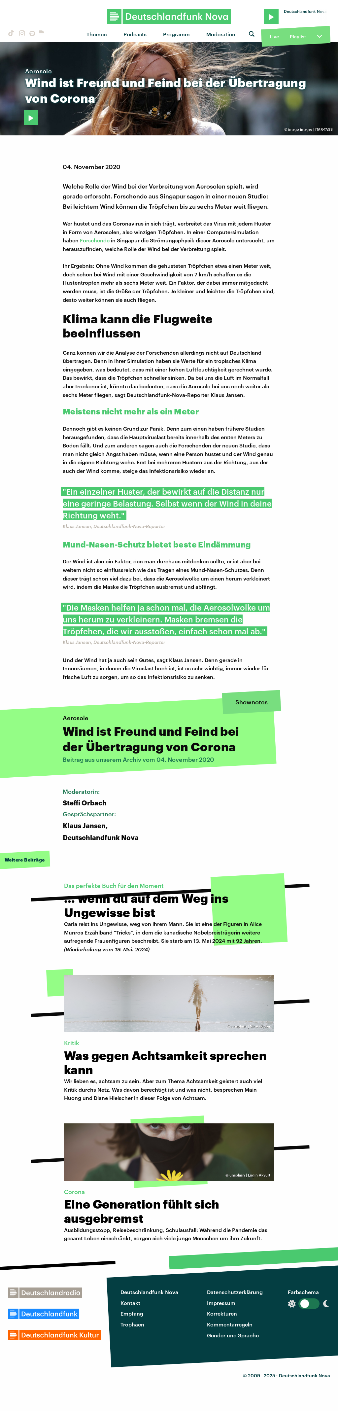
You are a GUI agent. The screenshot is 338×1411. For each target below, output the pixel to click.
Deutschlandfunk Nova (149, 1292)
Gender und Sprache (233, 1335)
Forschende (95, 240)
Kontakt (130, 1303)
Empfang (131, 1313)
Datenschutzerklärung (235, 1292)
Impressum (221, 1303)
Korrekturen (222, 1313)
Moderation (220, 34)
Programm (176, 34)
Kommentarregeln (230, 1324)
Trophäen (132, 1324)
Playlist (298, 36)
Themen (96, 34)
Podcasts (135, 34)
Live (274, 36)
